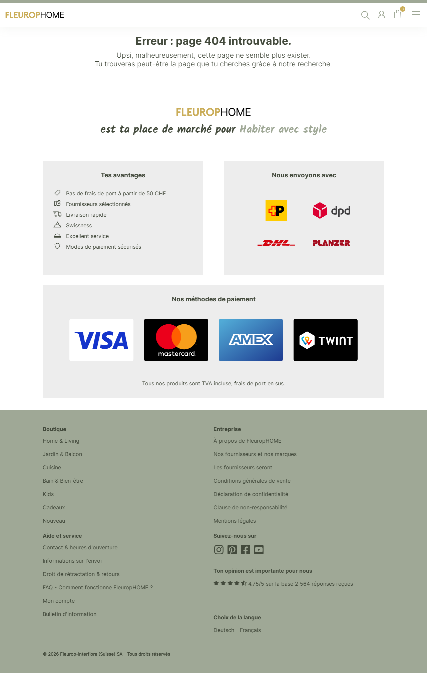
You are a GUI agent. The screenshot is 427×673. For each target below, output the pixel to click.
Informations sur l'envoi (72, 560)
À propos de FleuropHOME (248, 440)
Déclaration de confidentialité (251, 494)
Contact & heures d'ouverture (80, 547)
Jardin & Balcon (62, 454)
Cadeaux (54, 507)
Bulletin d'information (69, 614)
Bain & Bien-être (63, 480)
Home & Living (61, 440)
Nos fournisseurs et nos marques (255, 454)
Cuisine (52, 467)
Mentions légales (235, 520)
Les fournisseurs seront (243, 467)
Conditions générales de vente (252, 480)
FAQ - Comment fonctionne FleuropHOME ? (98, 587)
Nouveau (54, 520)
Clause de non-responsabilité (250, 507)
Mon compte (59, 600)
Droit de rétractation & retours (81, 574)
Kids (48, 494)
